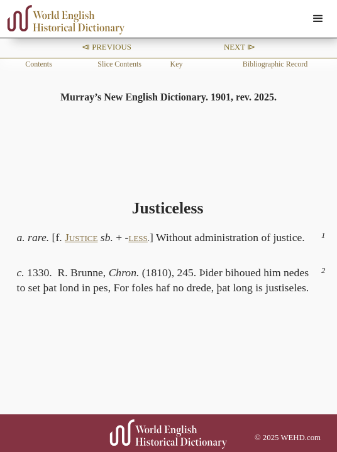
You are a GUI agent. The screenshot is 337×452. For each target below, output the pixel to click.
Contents (38, 64)
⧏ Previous (106, 47)
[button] (318, 19)
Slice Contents (119, 64)
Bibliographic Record (275, 64)
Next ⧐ (239, 47)
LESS (137, 238)
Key (176, 64)
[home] (63, 20)
